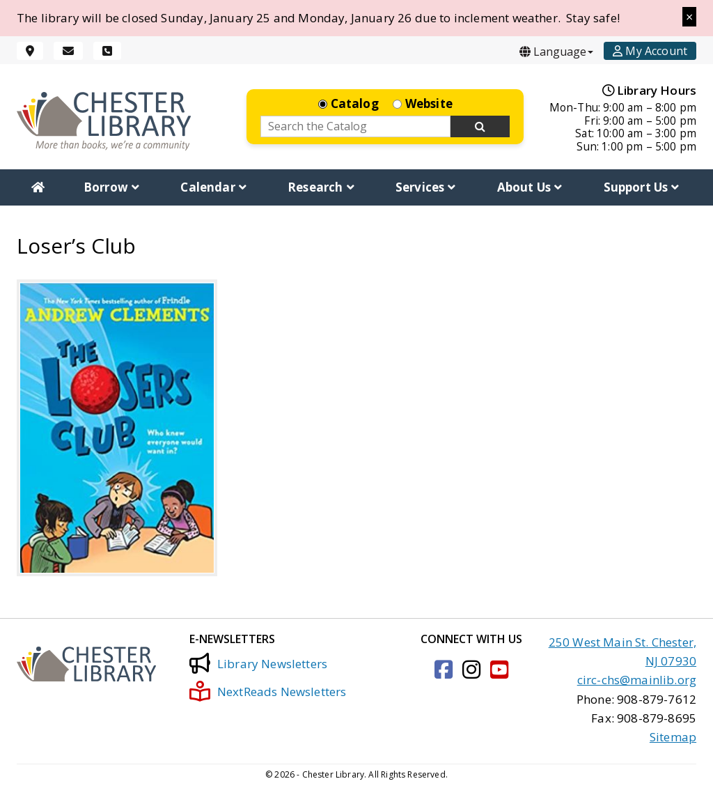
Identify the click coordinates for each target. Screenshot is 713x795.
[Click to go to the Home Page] (104, 121)
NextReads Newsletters (268, 691)
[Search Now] (480, 127)
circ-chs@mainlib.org (636, 680)
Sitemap (673, 737)
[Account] (650, 51)
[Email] (68, 51)
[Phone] (107, 51)
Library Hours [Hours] (649, 90)
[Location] (30, 51)
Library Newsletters (258, 663)
